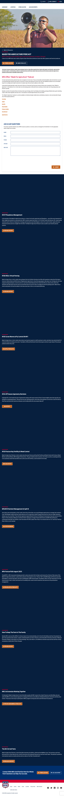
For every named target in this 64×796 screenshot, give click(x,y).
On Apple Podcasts (8, 349)
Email (5, 136)
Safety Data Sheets (13, 789)
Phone (5, 140)
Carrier (23, 786)
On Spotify (7, 406)
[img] (4, 3)
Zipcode (5, 143)
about (11, 786)
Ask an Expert (55, 772)
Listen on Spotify (8, 230)
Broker (19, 786)
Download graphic (8, 761)
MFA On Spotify (7, 463)
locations (27, 786)
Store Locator (8, 63)
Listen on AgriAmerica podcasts (12, 703)
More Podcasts (21, 63)
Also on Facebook (8, 526)
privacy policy (32, 786)
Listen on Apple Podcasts (10, 587)
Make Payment (39, 786)
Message (6, 147)
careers (15, 786)
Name (5, 132)
